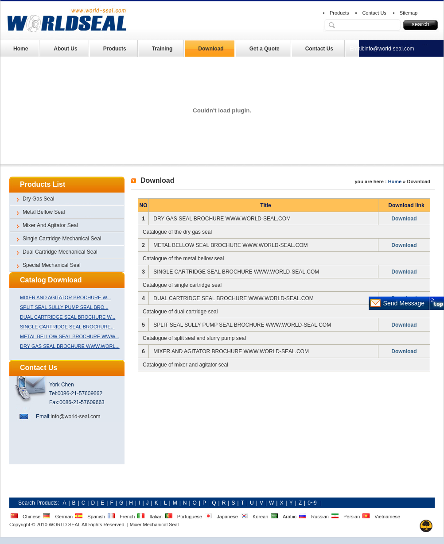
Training (162, 49)
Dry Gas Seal (38, 199)
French (127, 516)
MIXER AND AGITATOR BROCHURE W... (65, 297)
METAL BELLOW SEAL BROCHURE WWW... (69, 336)
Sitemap (408, 12)
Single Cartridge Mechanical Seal (62, 238)
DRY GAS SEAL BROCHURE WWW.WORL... (70, 346)
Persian (351, 516)
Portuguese (189, 516)
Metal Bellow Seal (44, 212)
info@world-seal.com (389, 49)
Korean (260, 516)
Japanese (227, 516)
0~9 (312, 503)
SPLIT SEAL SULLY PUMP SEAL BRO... (64, 307)
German (64, 516)
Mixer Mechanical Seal (154, 524)
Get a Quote (264, 49)
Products (339, 12)
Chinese (31, 516)
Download (210, 49)
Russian (320, 516)
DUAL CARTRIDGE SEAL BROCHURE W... (67, 317)
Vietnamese (387, 516)
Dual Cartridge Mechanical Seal (60, 252)
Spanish (96, 516)
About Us (65, 49)
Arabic (289, 516)
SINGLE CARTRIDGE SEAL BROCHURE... (67, 326)
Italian (155, 516)
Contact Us (374, 12)
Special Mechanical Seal (52, 265)
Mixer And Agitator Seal (50, 225)
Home (20, 49)
